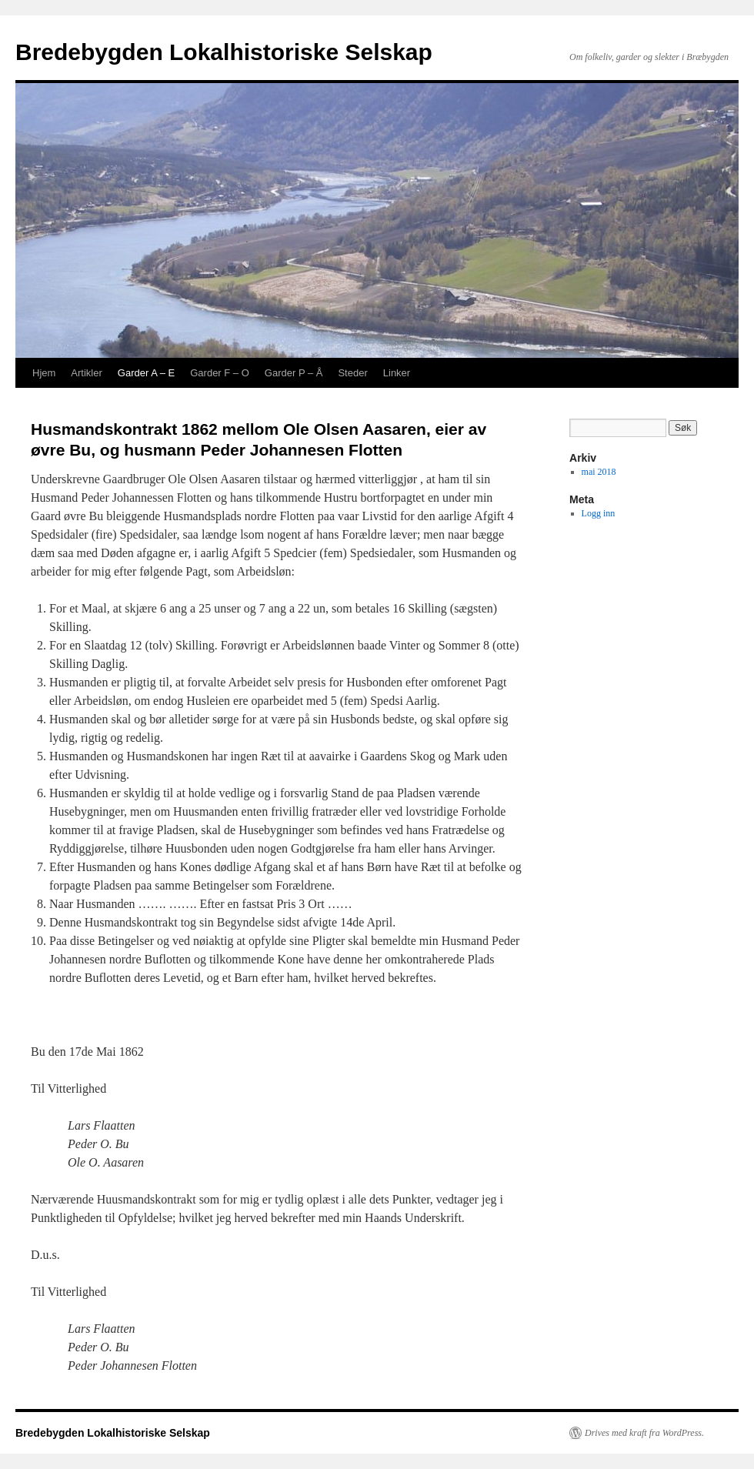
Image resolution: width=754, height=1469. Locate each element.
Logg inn (599, 513)
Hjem (43, 373)
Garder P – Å (294, 373)
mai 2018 (599, 471)
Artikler (86, 373)
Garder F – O (219, 373)
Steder (352, 373)
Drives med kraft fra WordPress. (644, 1432)
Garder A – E (146, 373)
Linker (396, 373)
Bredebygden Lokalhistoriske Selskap (223, 52)
